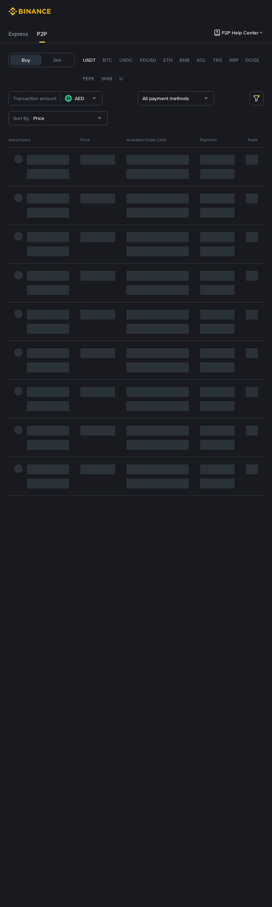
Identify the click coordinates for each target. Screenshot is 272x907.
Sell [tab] (57, 60)
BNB (184, 60)
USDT (89, 60)
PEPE (88, 78)
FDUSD (148, 60)
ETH (167, 60)
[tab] (18, 34)
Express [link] (18, 34)
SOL (201, 60)
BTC (107, 60)
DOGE (252, 60)
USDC (126, 60)
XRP (233, 60)
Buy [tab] (26, 60)
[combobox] (93, 98)
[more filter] (256, 98)
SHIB (106, 78)
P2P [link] (42, 34)
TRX (217, 60)
